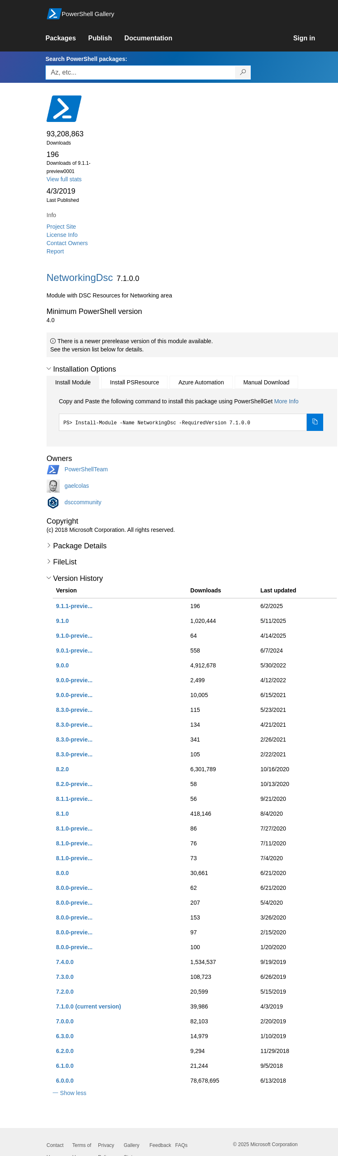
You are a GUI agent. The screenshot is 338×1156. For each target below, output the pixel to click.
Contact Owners (67, 243)
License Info (62, 235)
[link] (66, 38)
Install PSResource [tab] (134, 382)
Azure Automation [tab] (201, 382)
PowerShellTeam (86, 469)
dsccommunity (83, 501)
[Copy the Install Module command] (315, 422)
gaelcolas (77, 485)
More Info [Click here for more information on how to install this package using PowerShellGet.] (286, 401)
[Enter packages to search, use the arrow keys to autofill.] (140, 72)
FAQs (181, 1145)
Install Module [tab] (73, 382)
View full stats (64, 179)
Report (55, 251)
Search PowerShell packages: (86, 59)
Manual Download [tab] (266, 382)
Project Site (61, 226)
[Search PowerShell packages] (243, 72)
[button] (49, 368)
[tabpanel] (191, 414)
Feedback (160, 1145)
